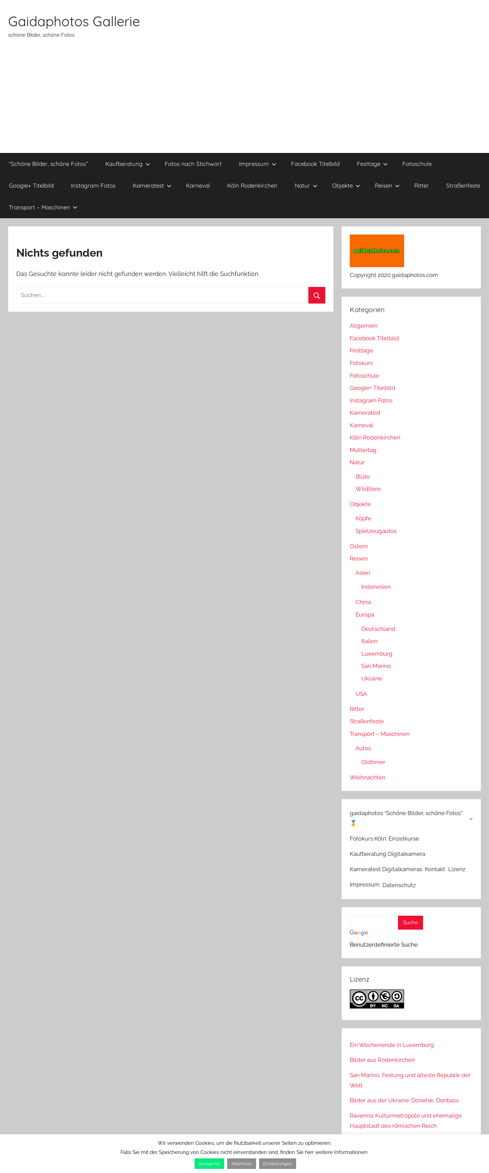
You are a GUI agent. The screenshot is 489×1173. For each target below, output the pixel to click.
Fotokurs (361, 363)
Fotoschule (417, 163)
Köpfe (363, 518)
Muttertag (363, 450)
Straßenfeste (463, 185)
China (363, 602)
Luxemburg (377, 653)
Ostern (359, 546)
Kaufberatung (127, 163)
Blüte (363, 476)
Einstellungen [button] (277, 1163)
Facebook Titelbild (315, 163)
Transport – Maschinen (43, 207)
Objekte (346, 185)
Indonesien (376, 586)
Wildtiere (368, 488)
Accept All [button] (209, 1163)
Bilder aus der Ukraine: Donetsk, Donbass (404, 1100)
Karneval (198, 185)
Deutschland (378, 628)
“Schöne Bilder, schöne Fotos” (48, 163)
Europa (365, 614)
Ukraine (371, 678)
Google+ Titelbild (31, 185)
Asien (363, 572)
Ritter (421, 185)
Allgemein (364, 325)
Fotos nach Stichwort (193, 163)
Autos (363, 748)
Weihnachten (367, 777)
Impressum (257, 163)
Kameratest (152, 185)
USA (361, 693)
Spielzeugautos (376, 531)
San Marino (376, 665)
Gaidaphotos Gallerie (74, 21)
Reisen (387, 185)
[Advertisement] (244, 102)
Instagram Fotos (93, 185)
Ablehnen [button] (241, 1163)
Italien (369, 641)
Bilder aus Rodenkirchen (382, 1059)
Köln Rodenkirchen (252, 185)
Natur (306, 185)
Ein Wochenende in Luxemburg (392, 1044)
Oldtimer (373, 762)
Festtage (372, 163)
